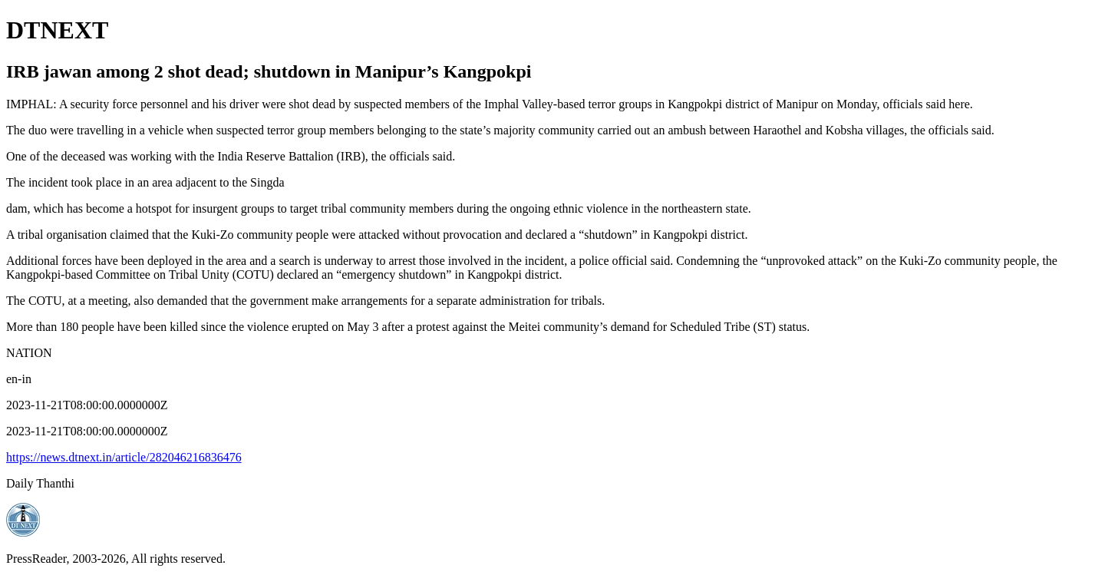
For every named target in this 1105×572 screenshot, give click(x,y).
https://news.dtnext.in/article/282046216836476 (124, 457)
